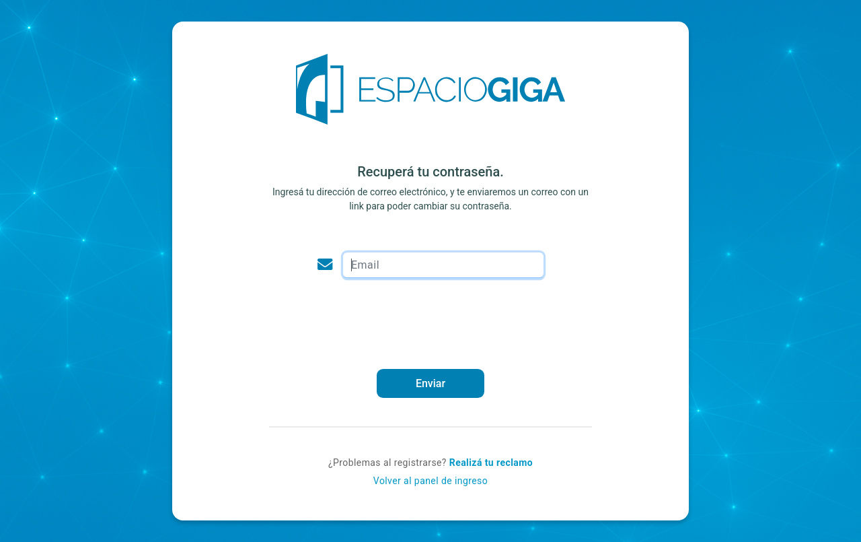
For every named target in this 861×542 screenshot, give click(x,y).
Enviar (430, 383)
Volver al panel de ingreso (430, 480)
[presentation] (430, 323)
